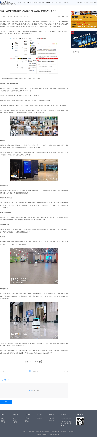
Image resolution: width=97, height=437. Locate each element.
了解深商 (65, 2)
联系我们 (3, 422)
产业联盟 (51, 418)
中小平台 (41, 2)
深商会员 (39, 418)
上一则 (2, 371)
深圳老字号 (49, 2)
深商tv (14, 418)
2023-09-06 (18, 16)
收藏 (38, 361)
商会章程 (3, 420)
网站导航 (27, 422)
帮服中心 (27, 420)
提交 (6, 401)
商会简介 (3, 418)
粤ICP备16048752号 (55, 434)
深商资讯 (15, 420)
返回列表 (34, 371)
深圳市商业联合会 (45, 431)
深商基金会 (58, 2)
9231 (26, 16)
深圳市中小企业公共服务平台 (59, 431)
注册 (85, 2)
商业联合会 (33, 2)
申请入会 (93, 2)
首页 (19, 2)
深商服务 (27, 418)
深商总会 (25, 2)
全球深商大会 (71, 431)
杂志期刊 (15, 422)
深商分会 (51, 420)
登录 (79, 2)
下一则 (66, 371)
